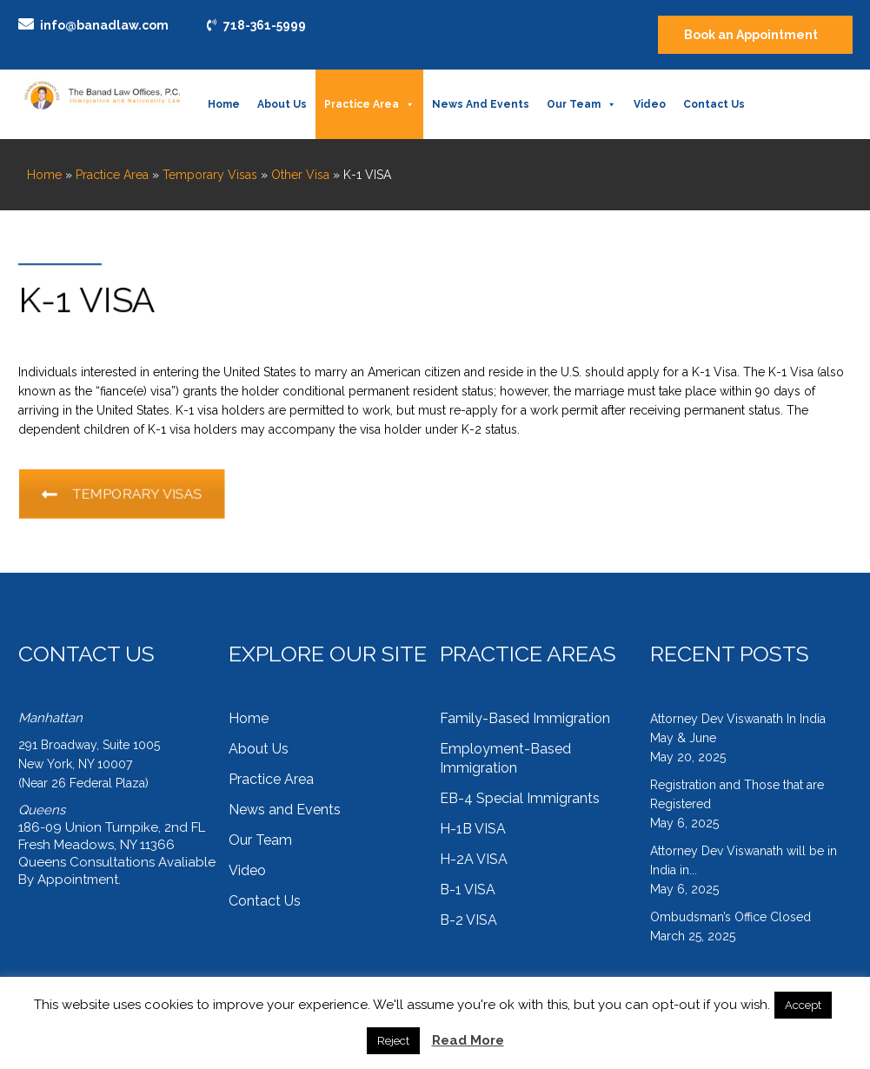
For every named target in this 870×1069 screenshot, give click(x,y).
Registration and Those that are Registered (737, 794)
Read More (468, 1040)
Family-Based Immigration (525, 718)
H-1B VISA (473, 828)
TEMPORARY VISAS (139, 494)
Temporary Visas (210, 175)
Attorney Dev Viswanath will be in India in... (743, 860)
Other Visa (300, 175)
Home (224, 104)
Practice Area (369, 104)
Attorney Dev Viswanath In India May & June (738, 728)
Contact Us (714, 104)
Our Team (581, 104)
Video (650, 104)
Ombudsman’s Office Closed (730, 917)
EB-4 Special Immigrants (520, 798)
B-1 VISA (467, 889)
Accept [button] (803, 1005)
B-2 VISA (468, 920)
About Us (282, 104)
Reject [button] (393, 1040)
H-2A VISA (474, 859)
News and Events (480, 104)
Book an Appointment (751, 35)
